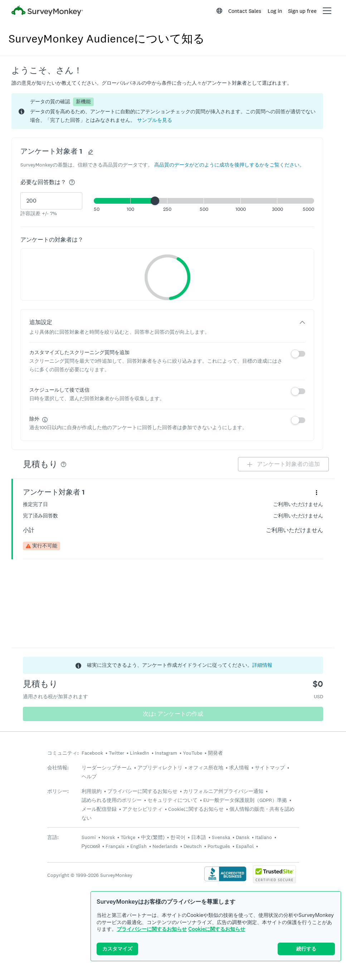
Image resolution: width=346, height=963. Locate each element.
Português (219, 846)
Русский (91, 846)
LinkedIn (139, 753)
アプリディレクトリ (159, 767)
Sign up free (302, 11)
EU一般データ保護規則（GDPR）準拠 (245, 800)
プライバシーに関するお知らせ (152, 929)
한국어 (177, 837)
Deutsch (193, 846)
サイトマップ (270, 767)
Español (245, 846)
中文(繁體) (153, 837)
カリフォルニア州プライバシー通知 (223, 791)
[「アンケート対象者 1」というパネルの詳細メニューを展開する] (316, 492)
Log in (275, 11)
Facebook (92, 753)
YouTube (192, 753)
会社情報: (58, 767)
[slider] (155, 201)
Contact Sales (244, 11)
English (138, 846)
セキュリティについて (172, 800)
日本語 (198, 837)
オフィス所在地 (205, 767)
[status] (167, 111)
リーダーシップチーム (107, 767)
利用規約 (92, 791)
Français (115, 846)
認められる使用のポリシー (112, 800)
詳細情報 (262, 665)
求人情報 (239, 767)
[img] (72, 182)
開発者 (215, 753)
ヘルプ (89, 776)
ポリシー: (58, 791)
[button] (154, 120)
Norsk (108, 837)
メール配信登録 (99, 809)
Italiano (263, 837)
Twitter (116, 753)
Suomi (89, 837)
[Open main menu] (327, 11)
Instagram (166, 753)
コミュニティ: (63, 753)
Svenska (221, 837)
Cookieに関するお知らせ (216, 929)
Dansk (242, 837)
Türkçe (128, 837)
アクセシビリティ (142, 809)
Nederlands (165, 846)
